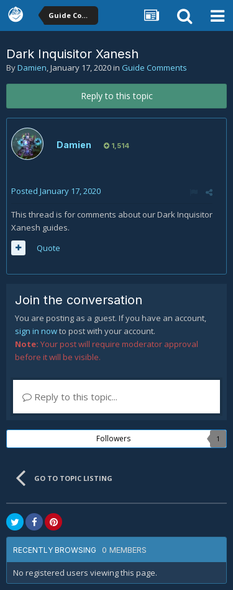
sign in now (36, 331)
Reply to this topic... (69, 396)
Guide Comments (154, 67)
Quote (48, 247)
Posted (56, 190)
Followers (113, 438)
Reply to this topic (117, 96)
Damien (32, 67)
